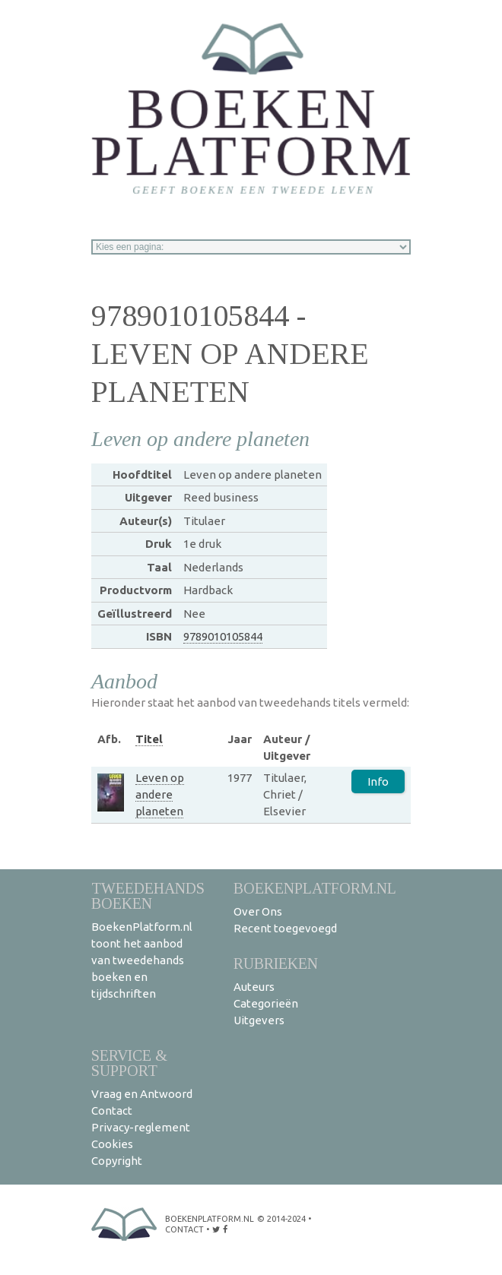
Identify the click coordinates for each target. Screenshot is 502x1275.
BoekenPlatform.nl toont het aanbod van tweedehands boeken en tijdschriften (141, 960)
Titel (149, 738)
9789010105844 (222, 636)
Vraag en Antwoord (141, 1093)
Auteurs (254, 986)
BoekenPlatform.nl (315, 888)
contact (184, 1229)
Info (378, 781)
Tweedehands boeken (148, 895)
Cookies (112, 1143)
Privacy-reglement (140, 1127)
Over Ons (258, 911)
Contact (111, 1110)
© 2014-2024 (281, 1218)
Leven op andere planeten (159, 794)
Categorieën (266, 1003)
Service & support (129, 1062)
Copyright (116, 1160)
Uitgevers (259, 1020)
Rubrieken (276, 963)
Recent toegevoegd (285, 928)
